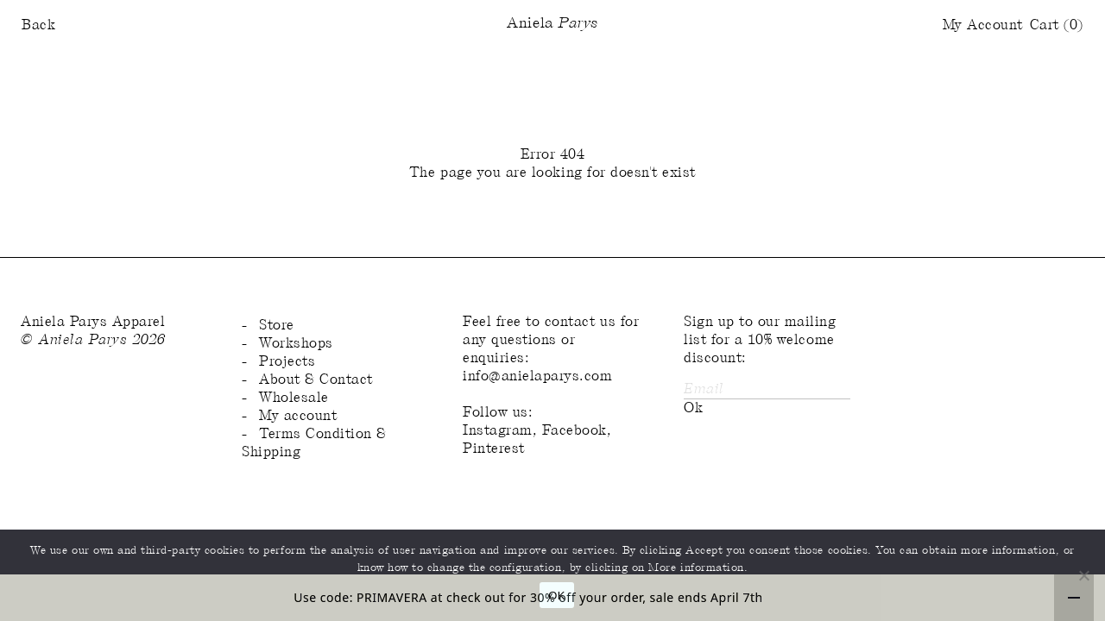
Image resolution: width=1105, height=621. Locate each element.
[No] (1083, 575)
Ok (693, 408)
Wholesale (294, 398)
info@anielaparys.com (538, 376)
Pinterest (494, 448)
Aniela (552, 24)
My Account (983, 25)
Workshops (296, 343)
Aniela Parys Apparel (93, 322)
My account (298, 416)
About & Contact (316, 379)
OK (556, 595)
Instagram (498, 430)
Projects (287, 361)
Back (38, 25)
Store (276, 325)
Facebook (574, 430)
